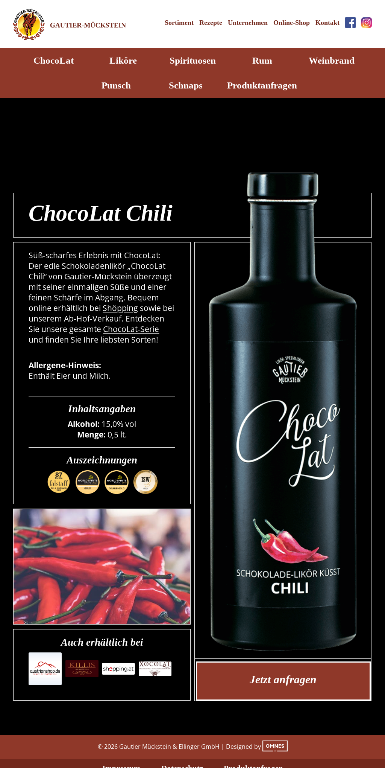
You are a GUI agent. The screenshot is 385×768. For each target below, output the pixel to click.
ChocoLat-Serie (131, 329)
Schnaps (186, 85)
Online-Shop (291, 22)
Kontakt (327, 22)
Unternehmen (248, 22)
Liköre (123, 60)
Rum (262, 60)
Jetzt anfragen (283, 679)
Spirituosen (193, 60)
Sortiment (179, 22)
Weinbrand (332, 60)
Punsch (116, 85)
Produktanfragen (262, 85)
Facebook (350, 22)
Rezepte (210, 22)
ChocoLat (53, 60)
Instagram (366, 22)
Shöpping (120, 308)
